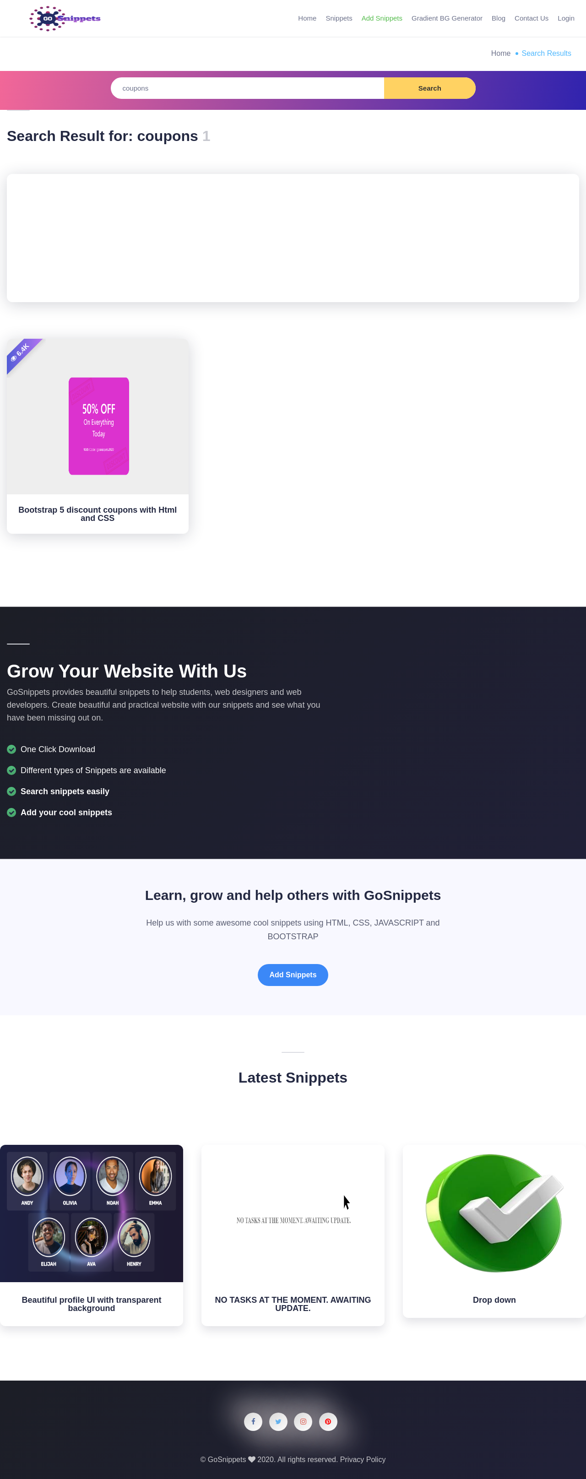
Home (307, 18)
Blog (498, 18)
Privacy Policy (363, 1459)
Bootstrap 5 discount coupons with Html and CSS (97, 514)
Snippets (339, 18)
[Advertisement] (293, 238)
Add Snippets (382, 18)
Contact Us (531, 18)
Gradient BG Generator (447, 18)
